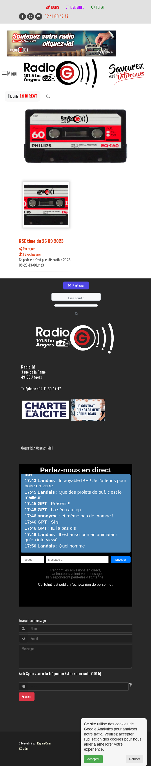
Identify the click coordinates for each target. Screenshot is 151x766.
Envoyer (27, 696)
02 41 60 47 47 (56, 16)
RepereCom (44, 743)
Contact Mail (44, 448)
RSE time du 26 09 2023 (41, 240)
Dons (52, 7)
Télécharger (30, 254)
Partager (27, 248)
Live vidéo (75, 7)
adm (23, 748)
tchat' (98, 7)
